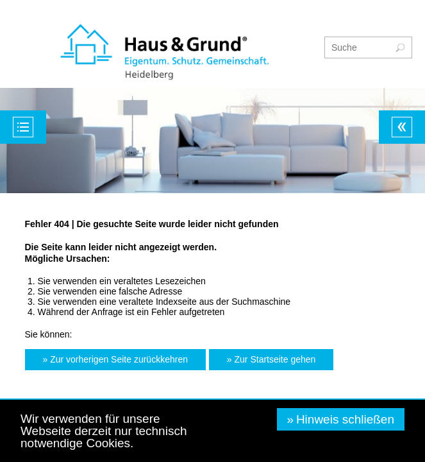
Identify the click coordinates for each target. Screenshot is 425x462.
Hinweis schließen (345, 419)
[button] (115, 359)
